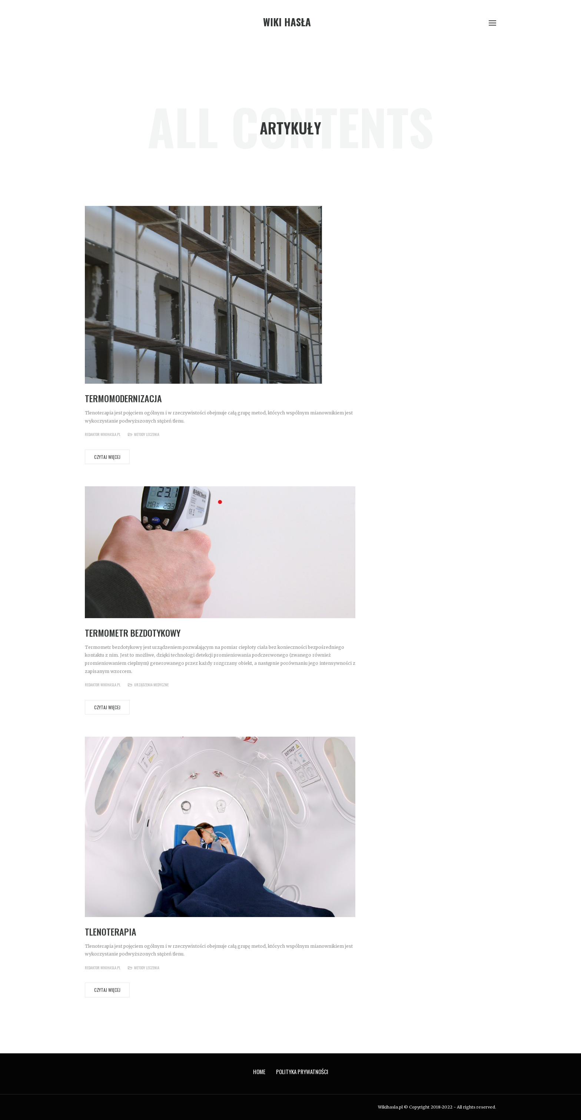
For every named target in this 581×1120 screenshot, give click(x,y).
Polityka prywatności (302, 1071)
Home (259, 1071)
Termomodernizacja (123, 398)
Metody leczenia (146, 434)
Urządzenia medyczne (151, 684)
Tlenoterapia (110, 931)
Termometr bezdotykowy (132, 632)
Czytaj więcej (107, 457)
